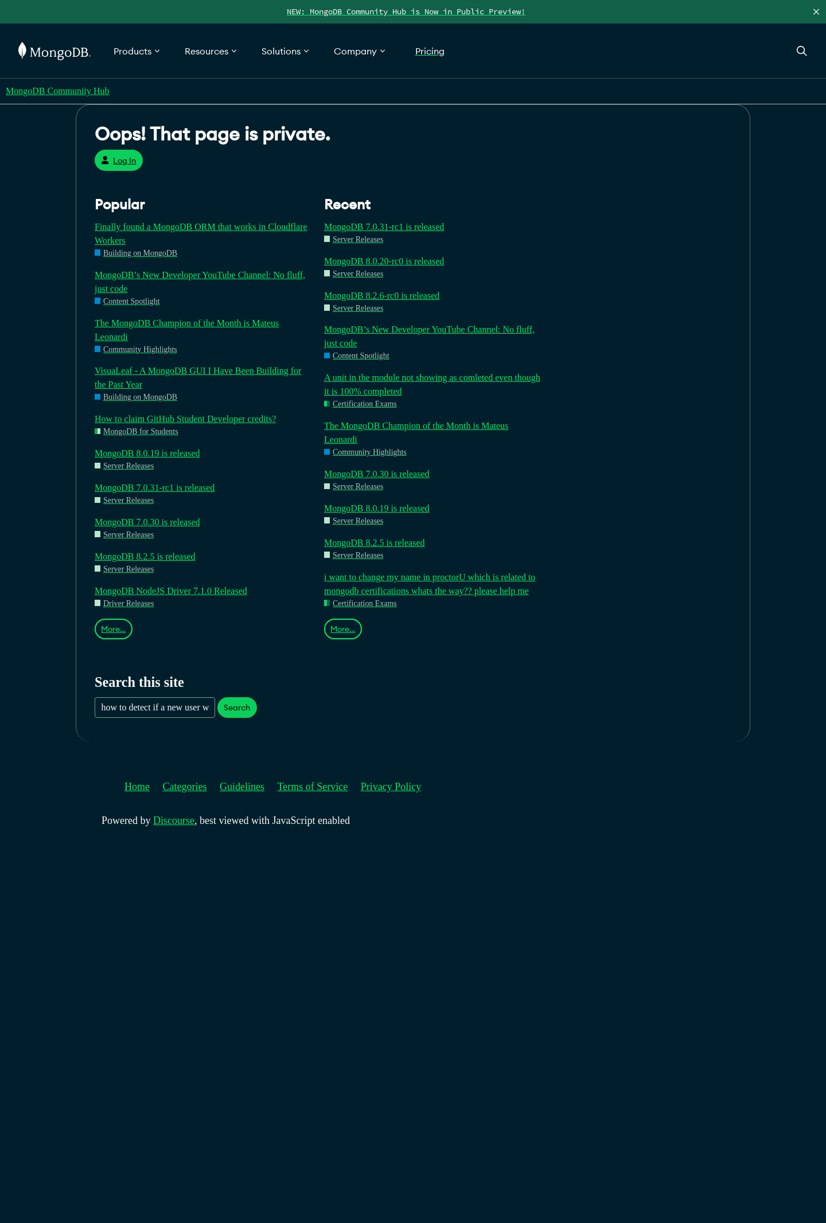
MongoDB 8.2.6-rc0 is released (381, 295)
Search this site (139, 682)
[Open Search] (802, 51)
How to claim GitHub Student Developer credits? (185, 419)
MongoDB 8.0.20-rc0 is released (384, 261)
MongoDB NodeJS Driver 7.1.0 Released (171, 591)
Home (137, 786)
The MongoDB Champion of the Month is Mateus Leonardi (187, 330)
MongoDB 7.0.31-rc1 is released (155, 488)
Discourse (173, 820)
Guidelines (242, 786)
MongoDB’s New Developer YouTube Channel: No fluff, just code (200, 282)
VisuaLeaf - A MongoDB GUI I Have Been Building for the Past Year (198, 377)
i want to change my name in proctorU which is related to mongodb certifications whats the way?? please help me (429, 584)
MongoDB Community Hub (57, 91)
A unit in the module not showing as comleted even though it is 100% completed (432, 384)
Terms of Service (313, 786)
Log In (118, 160)
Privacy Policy (391, 786)
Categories (185, 786)
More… (113, 629)
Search (237, 707)
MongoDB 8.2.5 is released (145, 556)
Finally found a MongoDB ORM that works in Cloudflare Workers (201, 233)
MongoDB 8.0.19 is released (147, 453)
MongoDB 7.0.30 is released (147, 522)
